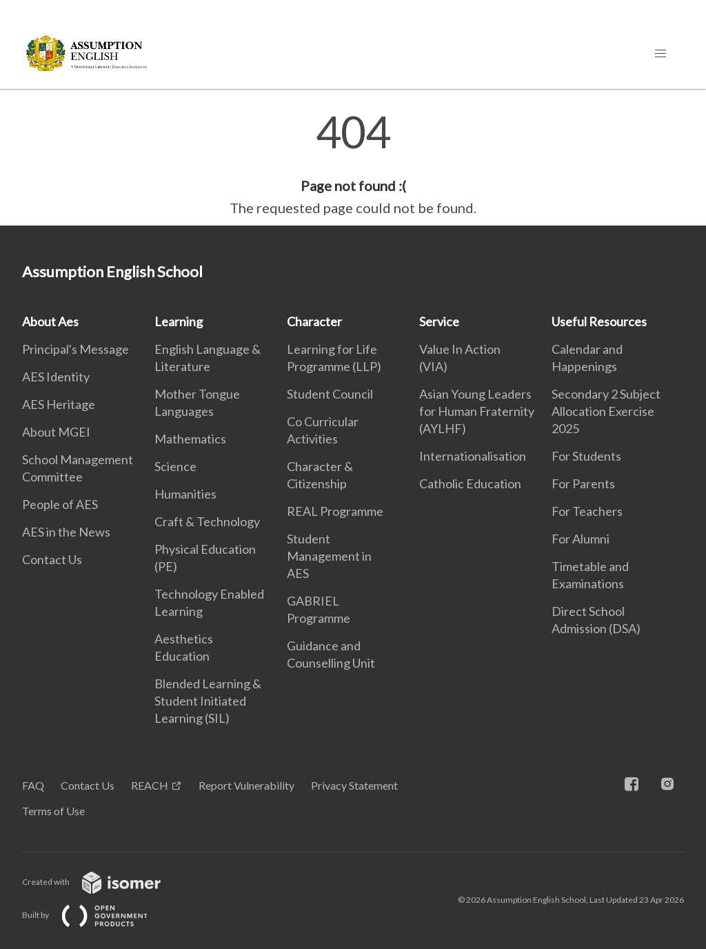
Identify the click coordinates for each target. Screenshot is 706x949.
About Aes (50, 321)
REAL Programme (335, 511)
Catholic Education (470, 483)
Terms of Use (53, 810)
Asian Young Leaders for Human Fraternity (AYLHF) (476, 411)
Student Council (330, 393)
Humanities (185, 493)
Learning (178, 321)
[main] (353, 164)
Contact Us (52, 559)
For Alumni (580, 538)
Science (175, 466)
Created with (102, 882)
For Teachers (587, 511)
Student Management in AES (329, 556)
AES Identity (56, 376)
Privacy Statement (354, 785)
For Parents (583, 483)
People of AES (60, 504)
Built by (96, 915)
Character (314, 321)
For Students (586, 455)
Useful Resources (599, 321)
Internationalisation (472, 455)
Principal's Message (75, 349)
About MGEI (56, 431)
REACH (149, 785)
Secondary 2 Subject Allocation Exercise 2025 (606, 411)
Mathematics (190, 438)
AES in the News (66, 531)
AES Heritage (58, 404)
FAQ (33, 785)
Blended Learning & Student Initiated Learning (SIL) (207, 701)
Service (439, 321)
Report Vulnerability (246, 785)
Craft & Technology (207, 521)
